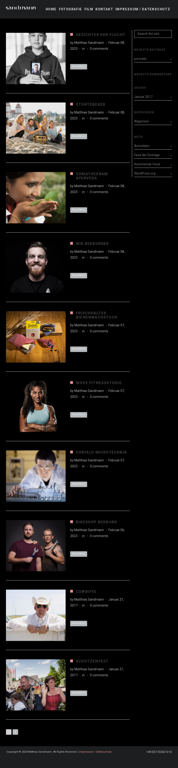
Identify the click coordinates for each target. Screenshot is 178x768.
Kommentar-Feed (147, 164)
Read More (78, 66)
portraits (140, 59)
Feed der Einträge (147, 155)
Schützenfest (92, 661)
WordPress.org (145, 173)
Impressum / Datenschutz (95, 751)
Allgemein (141, 121)
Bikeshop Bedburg (96, 522)
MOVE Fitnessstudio (99, 383)
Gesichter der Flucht (100, 35)
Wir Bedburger (92, 243)
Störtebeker (90, 104)
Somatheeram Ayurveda (92, 176)
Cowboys (86, 591)
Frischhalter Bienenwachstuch (96, 315)
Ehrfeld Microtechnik (101, 452)
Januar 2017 (143, 97)
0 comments (99, 48)
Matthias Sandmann (89, 42)
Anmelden (141, 146)
